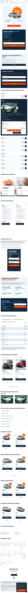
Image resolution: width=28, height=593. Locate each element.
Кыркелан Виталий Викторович (5, 533)
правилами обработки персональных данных (8, 48)
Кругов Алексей (17, 533)
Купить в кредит (14, 25)
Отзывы (16, 572)
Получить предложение (14, 45)
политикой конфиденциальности (19, 47)
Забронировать (17, 132)
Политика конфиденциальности (4, 591)
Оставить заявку (14, 83)
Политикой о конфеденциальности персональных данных (21, 587)
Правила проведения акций (12, 591)
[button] (2, 108)
